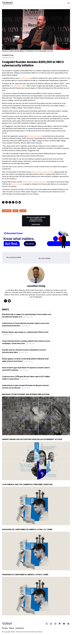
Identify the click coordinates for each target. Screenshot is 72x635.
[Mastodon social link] (59, 623)
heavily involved (25, 78)
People (23, 210)
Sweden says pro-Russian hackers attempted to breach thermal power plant (24, 352)
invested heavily (17, 184)
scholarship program (35, 136)
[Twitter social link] (46, 623)
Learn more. (36, 224)
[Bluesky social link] (64, 623)
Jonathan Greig (7, 55)
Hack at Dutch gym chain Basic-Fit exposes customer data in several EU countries (26, 369)
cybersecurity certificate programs (34, 182)
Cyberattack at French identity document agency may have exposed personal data (25, 325)
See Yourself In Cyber (18, 86)
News (15, 210)
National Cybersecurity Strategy (43, 172)
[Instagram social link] (55, 623)
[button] (69, 3)
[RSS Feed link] (68, 623)
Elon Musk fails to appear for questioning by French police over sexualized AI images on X (26, 316)
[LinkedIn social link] (51, 623)
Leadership (6, 210)
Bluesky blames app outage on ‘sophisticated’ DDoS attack (25, 334)
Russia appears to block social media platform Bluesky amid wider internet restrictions (25, 361)
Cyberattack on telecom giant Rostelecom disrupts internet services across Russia (25, 387)
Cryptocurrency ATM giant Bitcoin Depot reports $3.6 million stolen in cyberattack (26, 378)
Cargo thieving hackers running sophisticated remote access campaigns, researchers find (26, 343)
